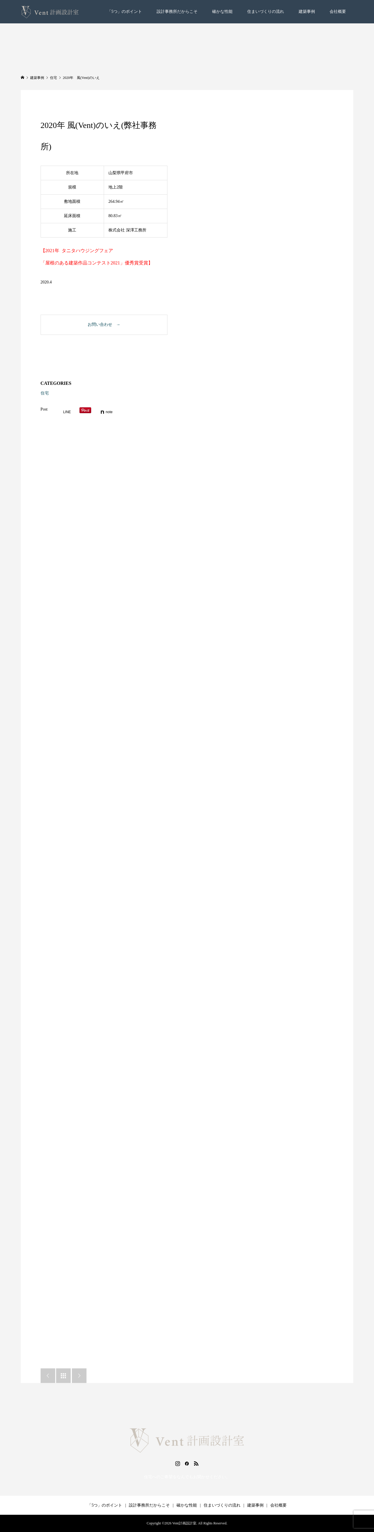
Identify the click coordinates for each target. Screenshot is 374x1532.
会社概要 (338, 11)
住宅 (45, 393)
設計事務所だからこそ (177, 11)
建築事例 (307, 11)
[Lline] (64, 412)
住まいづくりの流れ (265, 11)
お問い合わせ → (104, 324)
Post (44, 409)
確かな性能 (222, 11)
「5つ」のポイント (124, 11)
